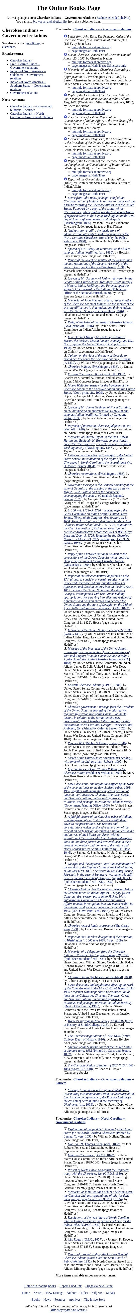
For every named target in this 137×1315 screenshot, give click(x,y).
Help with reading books (40, 1286)
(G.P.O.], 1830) (96, 1171)
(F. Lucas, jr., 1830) (97, 359)
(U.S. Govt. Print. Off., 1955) (98, 900)
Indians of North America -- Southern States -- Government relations (30, 85)
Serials (110, 1292)
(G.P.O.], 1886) (95, 685)
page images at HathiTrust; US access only (99, 65)
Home (26, 1292)
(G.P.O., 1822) (98, 592)
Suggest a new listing (99, 1286)
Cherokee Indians (21, 60)
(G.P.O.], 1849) (97, 1221)
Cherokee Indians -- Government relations (102, 29)
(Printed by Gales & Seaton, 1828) (99, 717)
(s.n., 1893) (99, 1097)
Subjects (97, 1292)
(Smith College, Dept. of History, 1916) (97, 1037)
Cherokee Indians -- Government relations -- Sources (31, 108)
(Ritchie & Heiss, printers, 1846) (97, 743)
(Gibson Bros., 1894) (96, 559)
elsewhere (8, 47)
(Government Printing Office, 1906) (99, 794)
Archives (74, 1299)
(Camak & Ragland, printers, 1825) (99, 492)
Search (38, 1292)
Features (60, 1299)
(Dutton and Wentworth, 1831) (98, 263)
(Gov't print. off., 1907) (96, 374)
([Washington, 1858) (96, 473)
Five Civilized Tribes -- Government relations (25, 65)
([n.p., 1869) (98, 938)
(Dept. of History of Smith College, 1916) (98, 1022)
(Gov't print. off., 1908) (99, 342)
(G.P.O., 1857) (85, 1239)
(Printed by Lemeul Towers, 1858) (98, 1133)
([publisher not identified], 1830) (100, 977)
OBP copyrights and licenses (68, 1310)
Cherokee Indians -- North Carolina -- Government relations (31, 115)
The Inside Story (94, 1299)
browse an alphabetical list (50, 21)
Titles (84, 1292)
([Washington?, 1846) (97, 442)
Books (36, 1299)
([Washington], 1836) (99, 210)
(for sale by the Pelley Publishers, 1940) (96, 236)
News (47, 1299)
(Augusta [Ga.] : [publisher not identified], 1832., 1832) (99, 872)
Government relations (24, 92)
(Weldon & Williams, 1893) (95, 770)
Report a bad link (71, 1286)
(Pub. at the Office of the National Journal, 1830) (98, 285)
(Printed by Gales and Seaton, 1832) (98, 1050)
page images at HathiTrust (88, 51)
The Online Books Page (68, 7)
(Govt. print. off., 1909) (99, 389)
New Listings (54, 1292)
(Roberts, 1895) (98, 759)
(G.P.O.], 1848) (97, 656)
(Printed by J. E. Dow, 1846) (99, 834)
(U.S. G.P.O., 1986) (98, 526)
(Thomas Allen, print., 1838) (94, 1144)
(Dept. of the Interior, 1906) (99, 995)
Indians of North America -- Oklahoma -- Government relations (28, 74)
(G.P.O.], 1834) (98, 1195)
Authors (72, 1292)
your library (33, 43)
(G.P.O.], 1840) (91, 1155)
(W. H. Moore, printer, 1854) (98, 461)
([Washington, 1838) (93, 366)
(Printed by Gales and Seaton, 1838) (97, 413)
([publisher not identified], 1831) (96, 955)
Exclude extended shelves (112, 17)
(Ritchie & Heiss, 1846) (99, 306)
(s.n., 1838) (97, 250)
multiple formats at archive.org (91, 47)
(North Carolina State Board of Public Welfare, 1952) (96, 1258)
